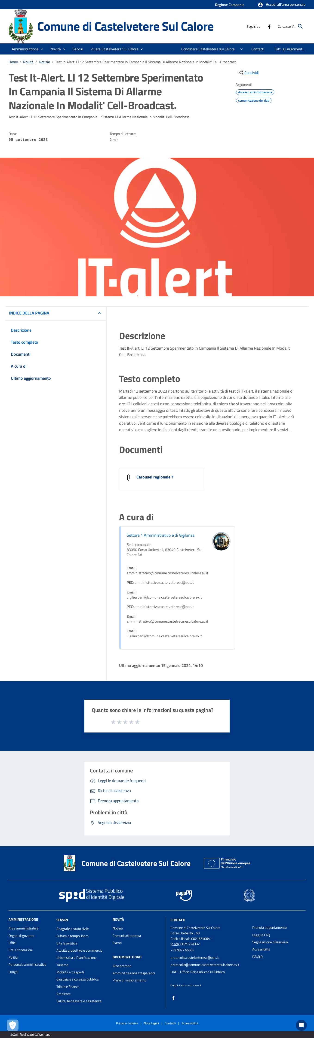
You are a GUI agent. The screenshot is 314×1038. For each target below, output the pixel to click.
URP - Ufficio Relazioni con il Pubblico (198, 971)
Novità (28, 62)
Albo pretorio (122, 965)
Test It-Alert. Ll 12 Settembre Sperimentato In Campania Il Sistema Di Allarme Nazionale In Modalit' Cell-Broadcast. (146, 62)
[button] (281, 5)
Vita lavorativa (66, 943)
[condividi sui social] (248, 72)
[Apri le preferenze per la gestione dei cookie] (12, 1025)
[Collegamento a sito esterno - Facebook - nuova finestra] (269, 26)
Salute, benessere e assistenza (79, 1001)
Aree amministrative (23, 928)
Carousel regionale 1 (155, 477)
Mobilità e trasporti (70, 972)
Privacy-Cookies (127, 1023)
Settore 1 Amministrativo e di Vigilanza (160, 535)
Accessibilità (261, 949)
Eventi (117, 942)
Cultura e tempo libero (72, 935)
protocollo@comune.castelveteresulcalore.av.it (205, 964)
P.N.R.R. (257, 956)
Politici (13, 957)
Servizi (62, 920)
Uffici (12, 942)
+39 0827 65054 (182, 950)
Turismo (62, 965)
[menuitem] (206, 49)
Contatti (178, 920)
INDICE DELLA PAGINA (29, 313)
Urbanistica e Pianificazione (76, 957)
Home (13, 62)
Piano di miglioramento (129, 980)
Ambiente (63, 993)
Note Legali (151, 1023)
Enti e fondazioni (21, 950)
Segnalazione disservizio (270, 942)
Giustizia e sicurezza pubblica (77, 979)
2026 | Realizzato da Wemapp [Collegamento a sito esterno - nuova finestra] (30, 1034)
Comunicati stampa (127, 935)
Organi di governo (21, 935)
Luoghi (13, 971)
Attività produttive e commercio (79, 950)
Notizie (44, 62)
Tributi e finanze (68, 986)
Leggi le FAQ (261, 935)
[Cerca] (300, 26)
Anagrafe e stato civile (72, 928)
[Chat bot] (301, 1025)
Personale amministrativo (27, 964)
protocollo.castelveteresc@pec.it (195, 957)
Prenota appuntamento (269, 927)
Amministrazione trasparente (134, 973)
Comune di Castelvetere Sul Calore (125, 26)
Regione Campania (229, 4)
